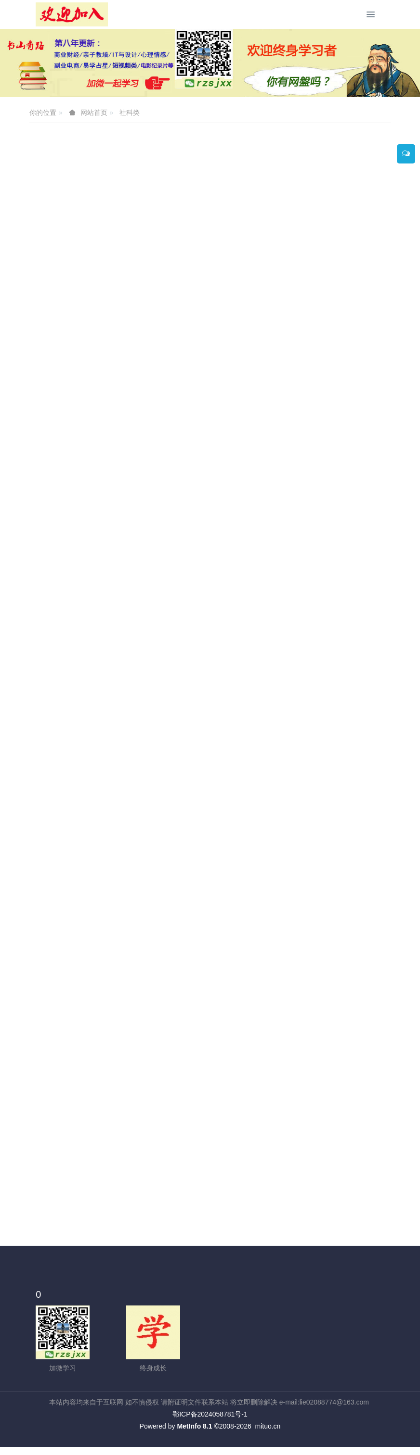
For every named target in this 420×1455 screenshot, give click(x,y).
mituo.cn (267, 1426)
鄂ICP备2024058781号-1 (210, 1414)
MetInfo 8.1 (194, 1426)
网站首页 (93, 112)
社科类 (129, 112)
